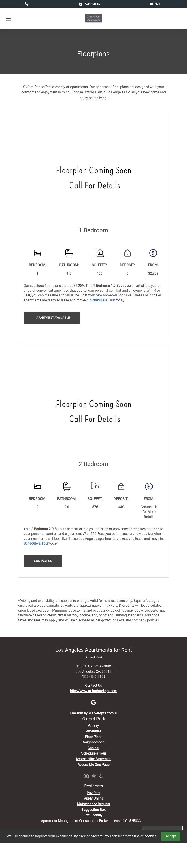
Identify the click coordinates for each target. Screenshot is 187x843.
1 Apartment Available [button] (52, 318)
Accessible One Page (93, 765)
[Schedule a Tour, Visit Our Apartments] (102, 300)
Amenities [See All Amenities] (93, 731)
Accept (171, 836)
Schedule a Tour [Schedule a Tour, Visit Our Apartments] (93, 753)
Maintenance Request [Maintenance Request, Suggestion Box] (93, 804)
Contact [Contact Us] (93, 748)
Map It (156, 3)
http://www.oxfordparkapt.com (93, 691)
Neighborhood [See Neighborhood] (93, 742)
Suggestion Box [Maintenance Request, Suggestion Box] (93, 810)
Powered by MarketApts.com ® (93, 713)
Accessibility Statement (93, 759)
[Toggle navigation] (8, 18)
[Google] (93, 702)
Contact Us (93, 685)
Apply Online (89, 3)
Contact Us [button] (43, 561)
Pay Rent (93, 793)
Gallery (93, 726)
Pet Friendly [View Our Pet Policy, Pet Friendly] (93, 815)
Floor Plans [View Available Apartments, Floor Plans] (93, 737)
